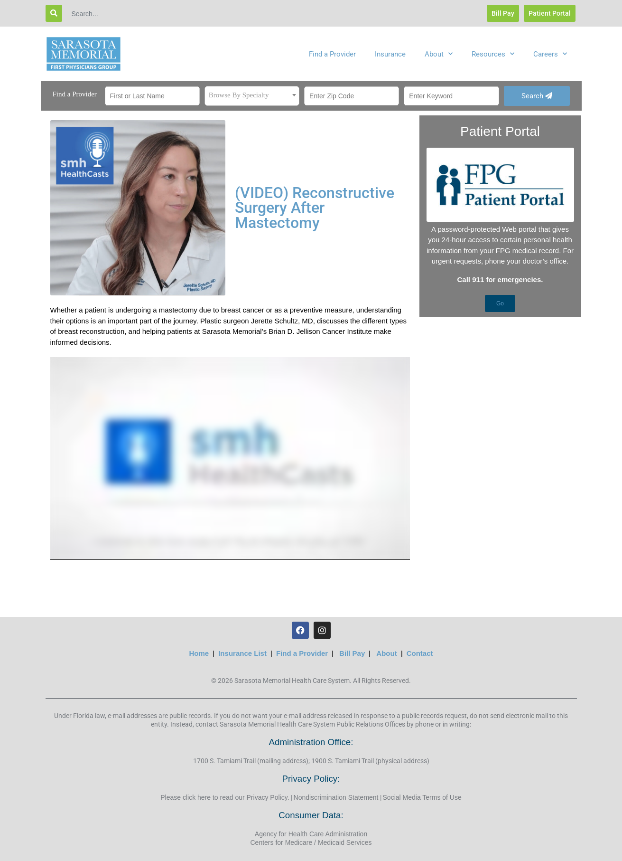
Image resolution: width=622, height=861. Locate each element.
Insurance (390, 54)
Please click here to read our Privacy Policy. (224, 797)
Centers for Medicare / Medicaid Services (311, 842)
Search (536, 96)
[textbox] (252, 95)
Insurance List (242, 653)
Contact (420, 653)
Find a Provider (332, 54)
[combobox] (251, 96)
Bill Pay (352, 653)
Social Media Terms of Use (422, 797)
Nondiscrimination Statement (336, 797)
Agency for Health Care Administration (311, 834)
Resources (493, 54)
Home (199, 653)
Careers (550, 54)
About (439, 54)
